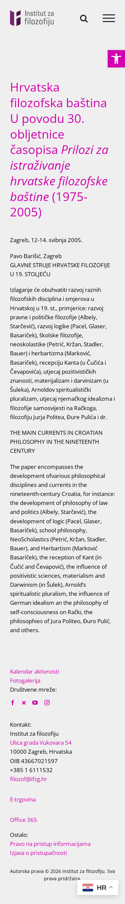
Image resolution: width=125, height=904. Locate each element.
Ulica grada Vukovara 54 (41, 742)
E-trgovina (23, 799)
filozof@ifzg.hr (28, 779)
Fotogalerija (25, 680)
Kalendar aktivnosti (34, 671)
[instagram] (47, 702)
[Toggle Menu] (109, 18)
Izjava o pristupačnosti (38, 853)
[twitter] (24, 702)
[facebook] (12, 702)
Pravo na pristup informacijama (50, 844)
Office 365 (23, 820)
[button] (116, 58)
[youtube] (35, 702)
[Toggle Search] (84, 18)
